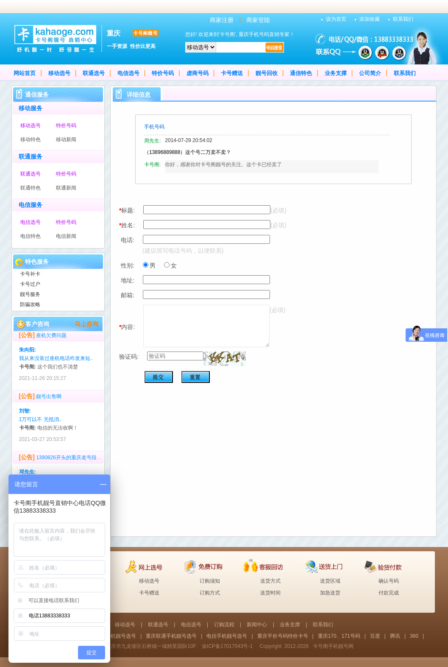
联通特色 (30, 188)
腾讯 (395, 636)
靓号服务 (30, 294)
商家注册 (222, 20)
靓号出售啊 (48, 399)
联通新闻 (66, 188)
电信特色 (30, 236)
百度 (375, 636)
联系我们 (403, 19)
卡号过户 (30, 284)
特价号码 (163, 73)
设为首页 (336, 19)
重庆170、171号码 (339, 636)
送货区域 (330, 581)
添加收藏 (369, 19)
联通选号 (94, 73)
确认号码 (388, 581)
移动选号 (59, 73)
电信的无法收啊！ (57, 430)
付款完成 (388, 593)
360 (414, 636)
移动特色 (30, 139)
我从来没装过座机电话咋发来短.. (56, 360)
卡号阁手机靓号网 (333, 646)
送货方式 (270, 581)
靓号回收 (267, 73)
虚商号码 (197, 73)
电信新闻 (66, 236)
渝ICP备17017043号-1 (227, 646)
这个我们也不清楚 (57, 369)
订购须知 (210, 581)
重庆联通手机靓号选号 (171, 636)
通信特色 (301, 73)
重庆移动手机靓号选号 (110, 636)
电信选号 (128, 73)
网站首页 (25, 73)
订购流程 (224, 625)
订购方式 (210, 593)
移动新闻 (66, 139)
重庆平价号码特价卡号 (282, 636)
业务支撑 (336, 73)
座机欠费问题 (51, 337)
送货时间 (270, 593)
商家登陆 (258, 20)
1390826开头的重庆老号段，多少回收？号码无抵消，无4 (100, 460)
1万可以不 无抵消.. (40, 421)
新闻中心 (257, 625)
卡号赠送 (232, 73)
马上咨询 (86, 324)
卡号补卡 (30, 274)
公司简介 (370, 73)
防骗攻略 (30, 304)
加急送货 (330, 593)
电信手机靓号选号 (226, 636)
